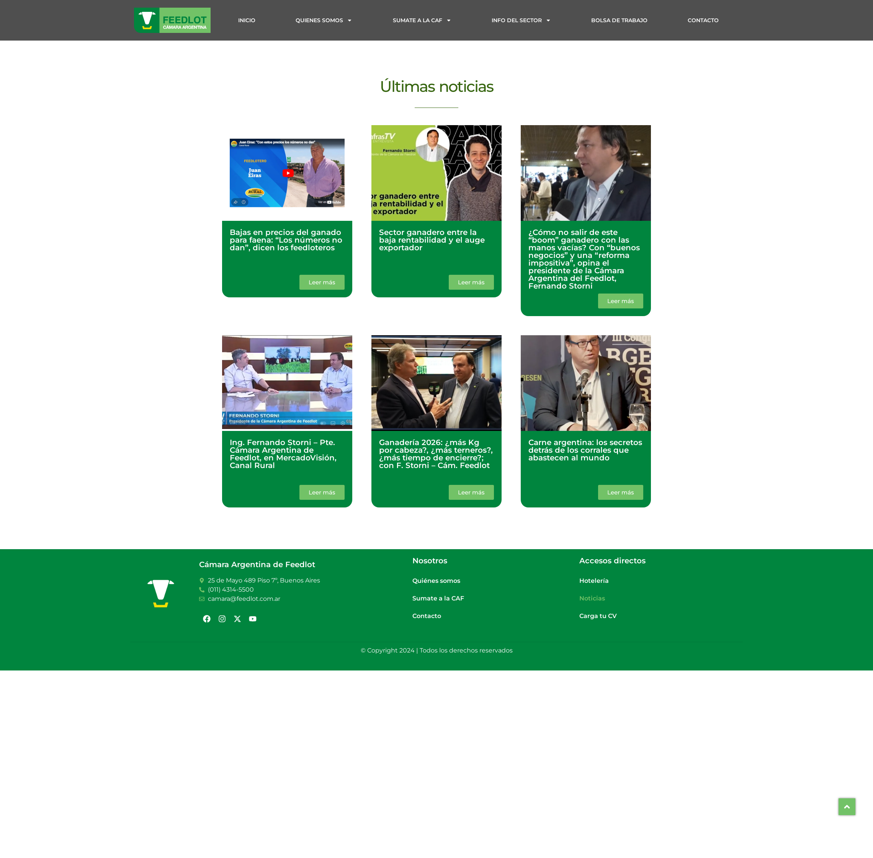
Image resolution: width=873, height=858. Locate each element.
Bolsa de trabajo (619, 20)
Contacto (703, 20)
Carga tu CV (598, 616)
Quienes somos (324, 20)
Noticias (592, 598)
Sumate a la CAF (422, 20)
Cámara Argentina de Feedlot (257, 564)
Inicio (246, 20)
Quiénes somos (436, 580)
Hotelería (594, 580)
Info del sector (521, 20)
